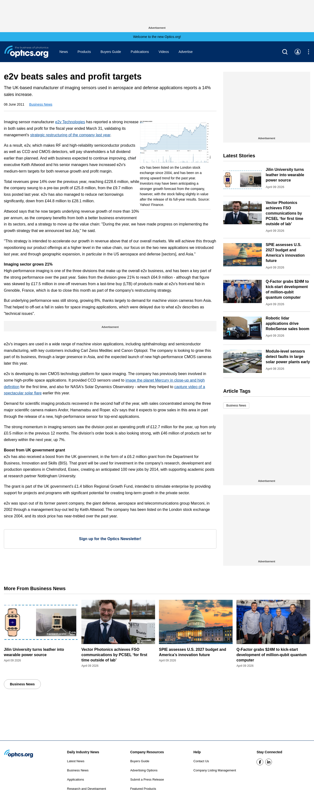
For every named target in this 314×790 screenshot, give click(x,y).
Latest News (76, 761)
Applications (75, 779)
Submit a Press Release (147, 779)
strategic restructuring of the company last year (70, 135)
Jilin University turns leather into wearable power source (285, 174)
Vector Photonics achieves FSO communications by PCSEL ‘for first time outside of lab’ (284, 213)
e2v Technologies (70, 122)
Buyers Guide (110, 52)
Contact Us (201, 761)
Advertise (185, 52)
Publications (140, 52)
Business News (40, 104)
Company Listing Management (214, 770)
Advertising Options (143, 770)
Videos (164, 52)
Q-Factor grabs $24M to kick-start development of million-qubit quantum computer (271, 654)
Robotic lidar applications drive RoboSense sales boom (287, 323)
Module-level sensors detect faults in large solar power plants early (288, 356)
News (63, 52)
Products (84, 52)
